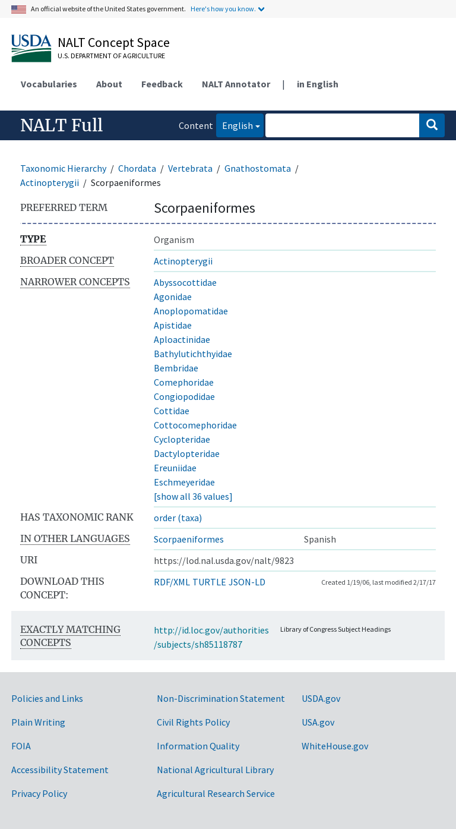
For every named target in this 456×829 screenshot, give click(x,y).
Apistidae (173, 325)
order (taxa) (178, 518)
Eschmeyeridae (184, 482)
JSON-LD (247, 582)
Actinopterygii (49, 182)
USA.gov (318, 722)
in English (317, 84)
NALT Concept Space (114, 42)
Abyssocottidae (185, 282)
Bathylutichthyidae (193, 354)
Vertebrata (190, 168)
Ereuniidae (175, 468)
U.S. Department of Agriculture (111, 55)
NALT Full (61, 125)
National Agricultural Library (215, 770)
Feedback (162, 84)
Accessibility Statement (60, 770)
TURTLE (209, 582)
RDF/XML (172, 582)
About (109, 84)
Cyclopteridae (182, 439)
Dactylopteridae (187, 453)
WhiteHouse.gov (335, 746)
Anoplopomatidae (191, 311)
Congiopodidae (184, 396)
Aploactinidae (182, 339)
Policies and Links (47, 698)
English (234, 124)
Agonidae (173, 296)
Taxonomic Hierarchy (63, 168)
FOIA (21, 746)
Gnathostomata (257, 168)
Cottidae (171, 411)
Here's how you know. (223, 8)
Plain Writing (38, 722)
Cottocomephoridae (195, 425)
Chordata (137, 168)
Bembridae (176, 368)
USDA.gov (321, 698)
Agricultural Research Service (216, 793)
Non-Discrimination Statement (221, 698)
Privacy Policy (39, 793)
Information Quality (198, 746)
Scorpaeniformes (189, 539)
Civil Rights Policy (193, 722)
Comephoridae (184, 382)
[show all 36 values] (193, 496)
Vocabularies (49, 84)
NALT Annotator (236, 84)
